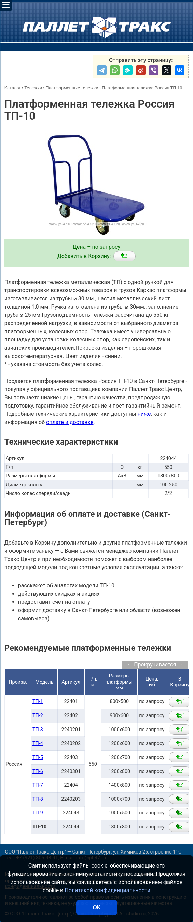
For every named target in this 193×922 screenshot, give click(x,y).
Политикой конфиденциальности (107, 890)
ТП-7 (37, 785)
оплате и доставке (70, 422)
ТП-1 (37, 702)
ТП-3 (37, 730)
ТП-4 (37, 743)
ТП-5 (37, 757)
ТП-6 (37, 771)
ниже (144, 414)
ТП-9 (37, 813)
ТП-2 (37, 716)
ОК (96, 907)
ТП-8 (37, 799)
